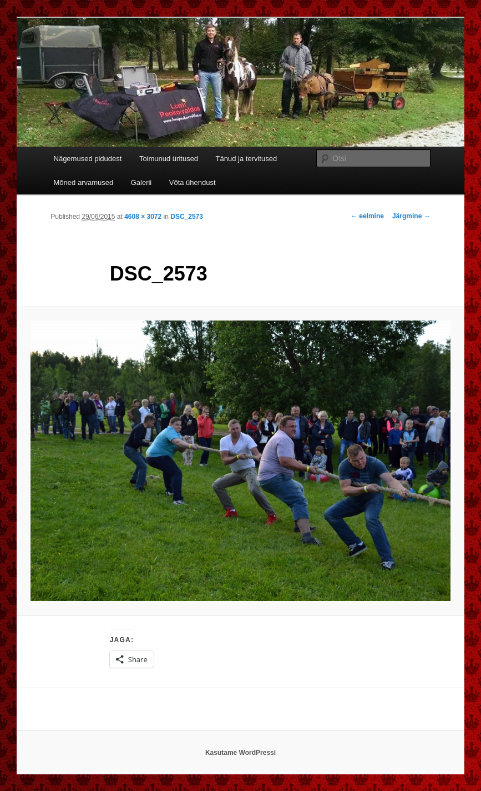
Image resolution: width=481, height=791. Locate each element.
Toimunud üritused (168, 158)
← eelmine (367, 216)
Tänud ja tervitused (246, 158)
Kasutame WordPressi (240, 753)
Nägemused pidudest (88, 158)
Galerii (141, 182)
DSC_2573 (186, 217)
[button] (240, 461)
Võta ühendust (192, 182)
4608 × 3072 (142, 217)
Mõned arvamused (84, 182)
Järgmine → (411, 216)
